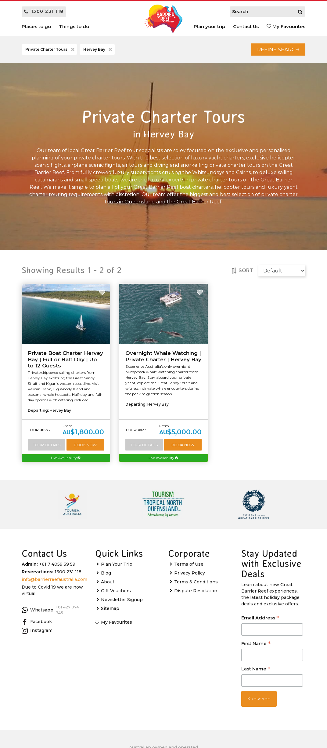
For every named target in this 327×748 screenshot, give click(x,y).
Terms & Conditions (196, 586)
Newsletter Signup (122, 603)
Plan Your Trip (116, 568)
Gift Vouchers (116, 594)
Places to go (36, 26)
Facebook (37, 626)
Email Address (260, 622)
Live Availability (66, 461)
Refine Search (272, 50)
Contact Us (246, 26)
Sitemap (110, 612)
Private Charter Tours (50, 51)
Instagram (37, 635)
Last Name (255, 673)
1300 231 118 (44, 11)
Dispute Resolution (195, 594)
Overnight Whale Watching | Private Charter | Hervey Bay (163, 359)
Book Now (86, 447)
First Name (256, 648)
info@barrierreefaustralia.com (54, 583)
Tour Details (47, 447)
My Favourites (286, 26)
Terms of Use (188, 568)
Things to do (74, 26)
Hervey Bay (98, 51)
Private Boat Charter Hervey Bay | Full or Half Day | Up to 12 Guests (65, 362)
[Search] (300, 11)
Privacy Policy (189, 577)
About (107, 586)
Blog (106, 577)
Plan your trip (209, 26)
